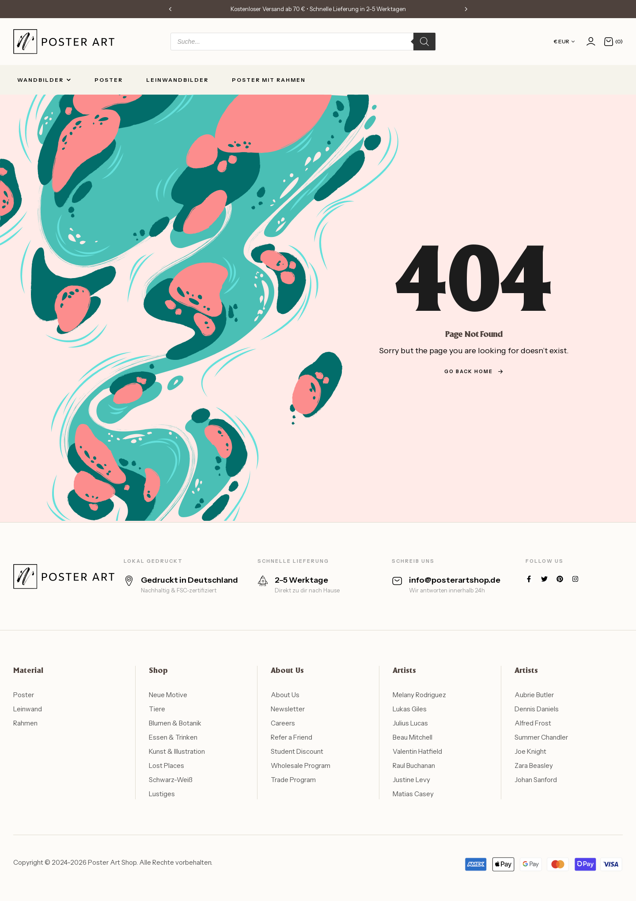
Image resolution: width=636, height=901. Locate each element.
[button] (170, 8)
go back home (474, 371)
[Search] (424, 41)
